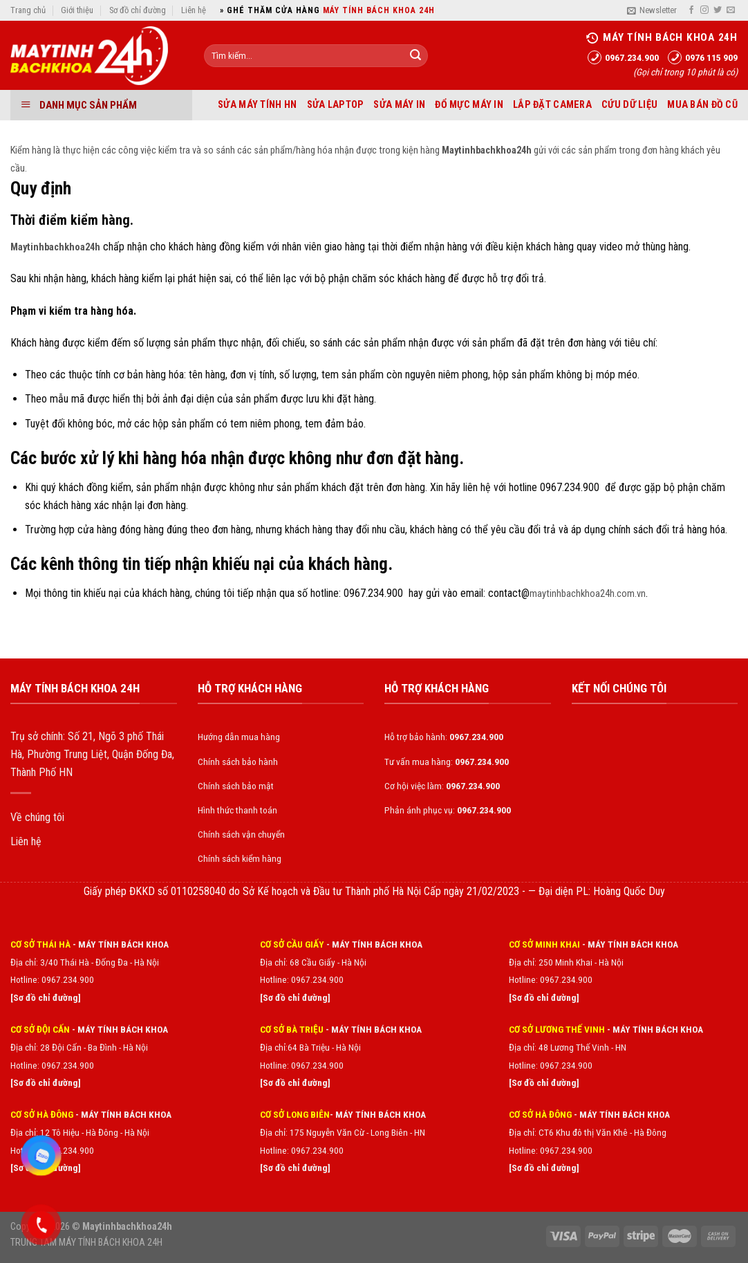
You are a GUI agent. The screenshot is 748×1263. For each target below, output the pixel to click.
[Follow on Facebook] (691, 10)
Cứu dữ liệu (629, 105)
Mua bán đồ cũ (702, 105)
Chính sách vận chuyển (241, 834)
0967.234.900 (317, 979)
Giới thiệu (77, 10)
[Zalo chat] (41, 1156)
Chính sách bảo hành (238, 761)
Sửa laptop (335, 105)
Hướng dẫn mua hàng (239, 736)
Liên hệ (193, 10)
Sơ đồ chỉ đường (137, 10)
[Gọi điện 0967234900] (41, 1225)
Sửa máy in (399, 105)
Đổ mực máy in (469, 105)
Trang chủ (28, 10)
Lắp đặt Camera (552, 105)
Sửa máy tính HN (257, 105)
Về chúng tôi (37, 817)
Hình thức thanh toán (237, 809)
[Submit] (415, 56)
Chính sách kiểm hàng (239, 858)
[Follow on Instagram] (704, 10)
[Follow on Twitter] (717, 10)
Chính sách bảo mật (236, 785)
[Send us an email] (731, 10)
